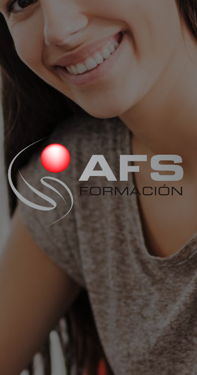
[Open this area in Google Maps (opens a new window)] (20, 368)
